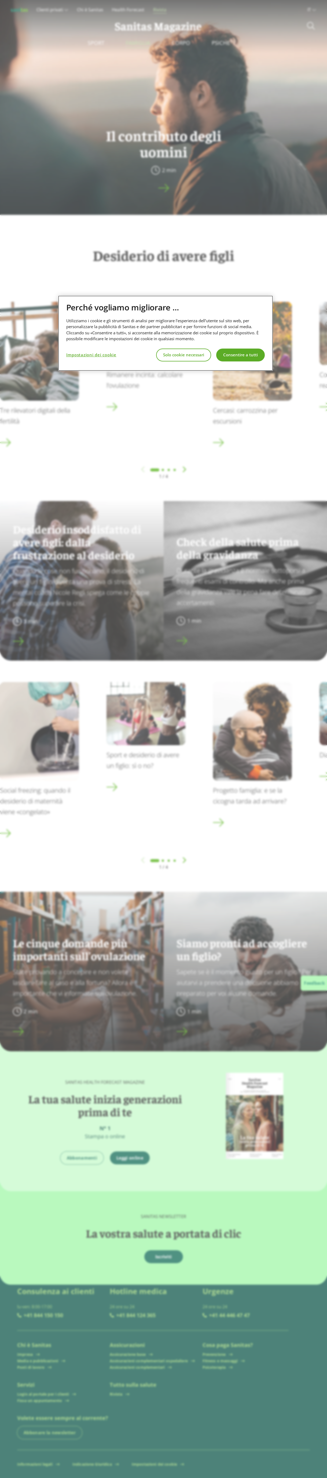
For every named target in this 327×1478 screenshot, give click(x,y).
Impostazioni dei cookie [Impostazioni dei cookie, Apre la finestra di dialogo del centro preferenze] (91, 354)
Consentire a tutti (240, 354)
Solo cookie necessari (183, 354)
